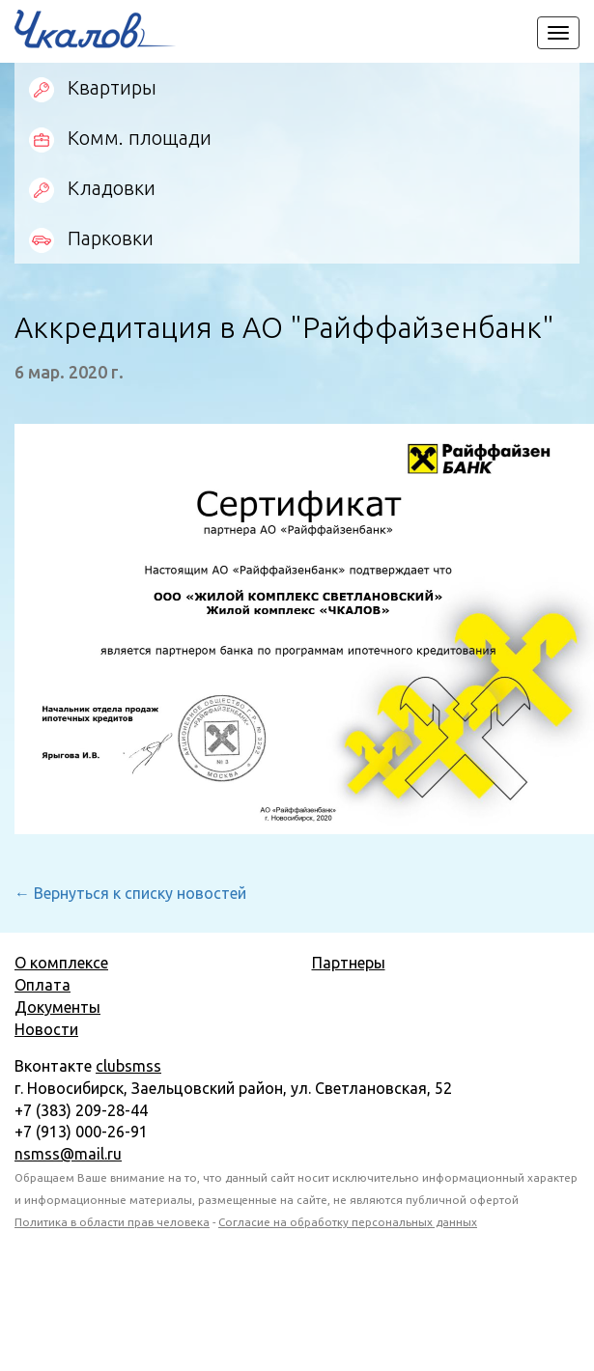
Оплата (42, 984)
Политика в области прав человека (112, 1222)
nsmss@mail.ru (68, 1153)
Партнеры (348, 962)
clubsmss (128, 1066)
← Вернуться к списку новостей (130, 893)
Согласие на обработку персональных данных (347, 1222)
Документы (57, 1007)
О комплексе (61, 962)
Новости (46, 1029)
